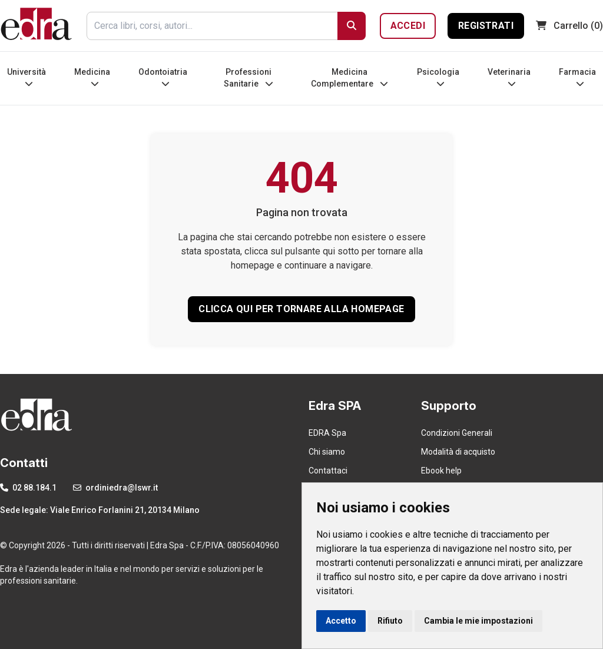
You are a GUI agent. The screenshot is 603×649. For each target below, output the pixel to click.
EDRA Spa (327, 433)
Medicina (92, 77)
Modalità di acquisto (458, 451)
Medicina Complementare (349, 77)
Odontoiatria (162, 77)
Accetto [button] (341, 620)
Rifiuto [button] (390, 620)
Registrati (485, 25)
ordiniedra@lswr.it (115, 487)
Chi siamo (327, 451)
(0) (569, 25)
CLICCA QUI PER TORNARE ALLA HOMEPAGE (301, 308)
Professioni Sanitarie (248, 77)
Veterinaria (509, 77)
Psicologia (438, 77)
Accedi (407, 25)
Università (26, 77)
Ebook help (441, 470)
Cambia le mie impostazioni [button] (478, 620)
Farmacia (577, 77)
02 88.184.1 (28, 487)
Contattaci (328, 470)
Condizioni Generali (456, 433)
